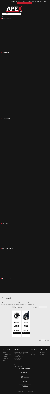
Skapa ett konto (32, 1)
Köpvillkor (5, 356)
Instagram (44, 354)
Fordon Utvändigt (8, 295)
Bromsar (15, 295)
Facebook (44, 352)
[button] (41, 1)
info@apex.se (18, 362)
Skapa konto (33, 354)
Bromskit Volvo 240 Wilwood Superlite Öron (26, 325)
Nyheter (4, 352)
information (19, 1)
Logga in (13, 1)
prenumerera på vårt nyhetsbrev (37, 4)
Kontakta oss (5, 358)
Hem (2, 295)
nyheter (25, 1)
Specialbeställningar (7, 354)
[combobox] (11, 14)
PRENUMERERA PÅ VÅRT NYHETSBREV (24, 3)
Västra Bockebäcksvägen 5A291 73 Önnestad (21, 365)
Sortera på (35, 307)
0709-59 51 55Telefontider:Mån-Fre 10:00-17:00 (19, 360)
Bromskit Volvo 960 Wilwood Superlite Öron (16, 325)
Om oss (4, 360)
